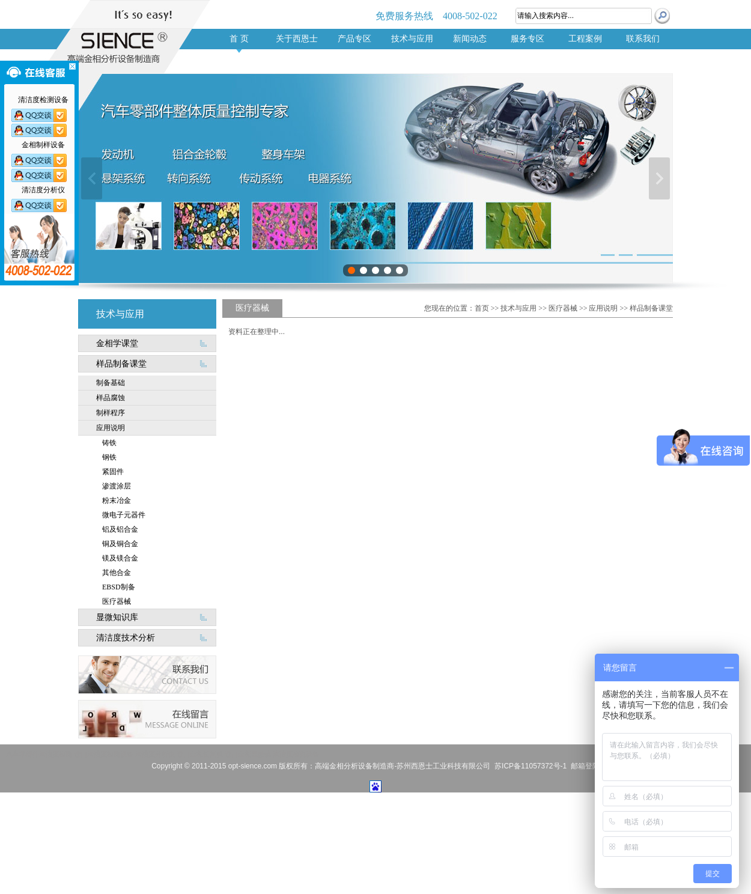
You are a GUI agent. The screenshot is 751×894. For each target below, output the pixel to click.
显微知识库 (117, 617)
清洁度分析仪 (155, 754)
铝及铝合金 (120, 529)
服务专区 (527, 38)
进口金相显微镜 (248, 754)
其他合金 (116, 572)
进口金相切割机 (200, 754)
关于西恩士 (297, 38)
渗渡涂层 (116, 486)
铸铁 (109, 443)
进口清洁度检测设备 (103, 754)
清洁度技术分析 (125, 637)
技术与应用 (412, 38)
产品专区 (354, 38)
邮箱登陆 (585, 766)
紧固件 (113, 471)
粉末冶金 (116, 500)
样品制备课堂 (121, 363)
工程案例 (585, 38)
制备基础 (110, 383)
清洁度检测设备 (296, 754)
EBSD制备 (118, 587)
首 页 (239, 38)
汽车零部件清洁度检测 (39, 754)
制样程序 (110, 413)
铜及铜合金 (120, 544)
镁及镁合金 (120, 558)
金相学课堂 (117, 343)
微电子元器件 (123, 515)
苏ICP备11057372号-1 (530, 766)
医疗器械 (116, 601)
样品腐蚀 (110, 398)
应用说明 (110, 428)
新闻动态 (470, 38)
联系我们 (643, 38)
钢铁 (109, 457)
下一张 (659, 178)
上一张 (91, 178)
